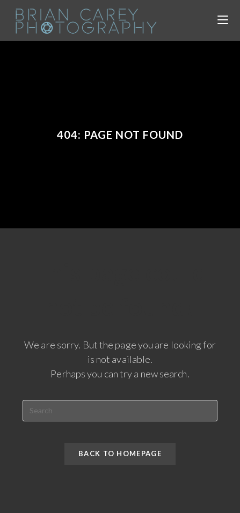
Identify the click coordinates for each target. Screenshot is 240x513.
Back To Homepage (120, 453)
